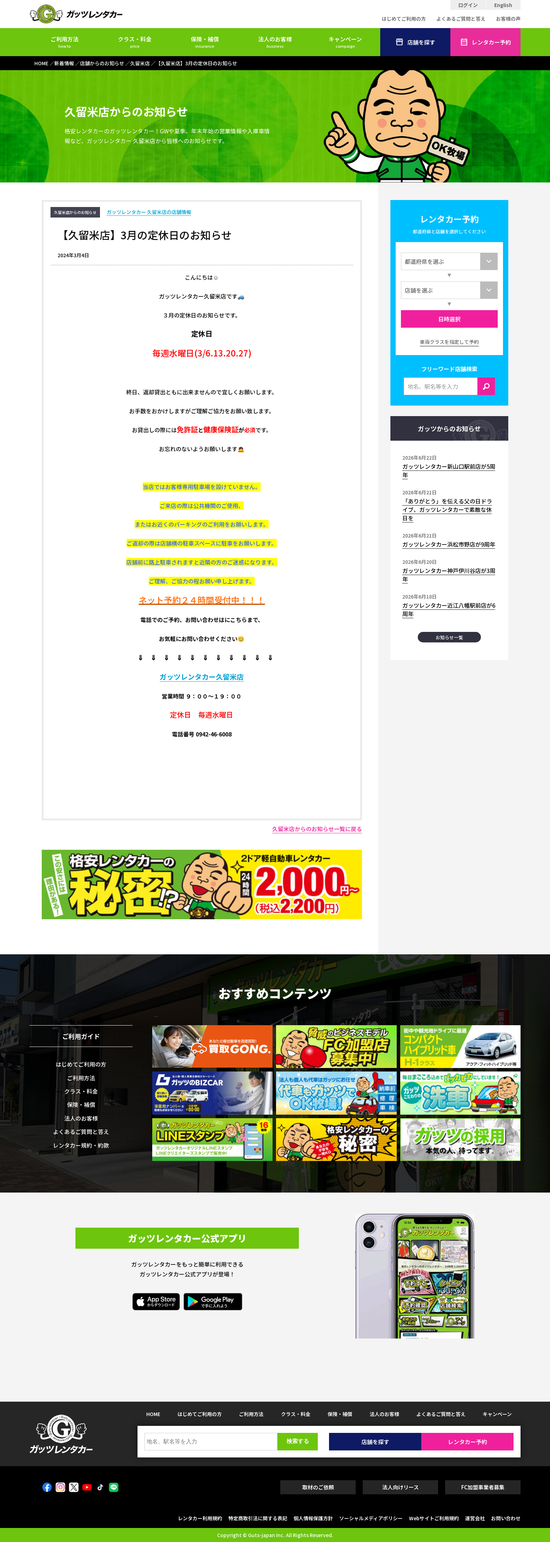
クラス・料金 (135, 42)
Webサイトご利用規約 (434, 1518)
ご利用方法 (65, 42)
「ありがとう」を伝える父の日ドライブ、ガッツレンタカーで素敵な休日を (447, 509)
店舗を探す (415, 42)
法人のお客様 (275, 42)
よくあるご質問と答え (460, 18)
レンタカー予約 (485, 42)
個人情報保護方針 (313, 1518)
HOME (153, 1413)
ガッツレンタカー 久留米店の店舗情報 (149, 211)
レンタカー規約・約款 (81, 1145)
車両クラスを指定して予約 (449, 341)
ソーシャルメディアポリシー (371, 1518)
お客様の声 (508, 18)
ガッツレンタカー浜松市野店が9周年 (448, 544)
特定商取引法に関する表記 (257, 1518)
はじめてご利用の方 (404, 18)
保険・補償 (205, 42)
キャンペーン (345, 42)
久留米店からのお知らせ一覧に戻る (317, 829)
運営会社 (475, 1518)
